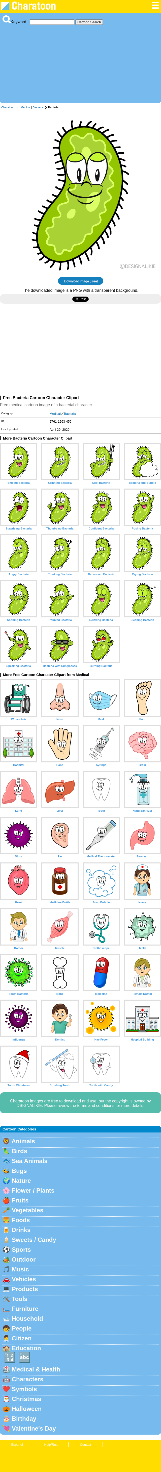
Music (20, 1269)
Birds (19, 1151)
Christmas (26, 1398)
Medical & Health (36, 1369)
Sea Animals (30, 1160)
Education (26, 1348)
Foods (21, 1220)
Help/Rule (51, 1444)
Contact (85, 1444)
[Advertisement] (80, 62)
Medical (25, 107)
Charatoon (7, 107)
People (22, 1328)
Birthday (24, 1418)
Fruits (20, 1200)
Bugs (19, 1170)
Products (25, 1289)
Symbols (24, 1389)
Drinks (21, 1229)
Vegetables (27, 1210)
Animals (23, 1141)
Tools (19, 1298)
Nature (21, 1180)
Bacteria (38, 107)
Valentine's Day (34, 1428)
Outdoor (24, 1259)
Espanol (17, 1444)
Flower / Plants (33, 1190)
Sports (21, 1249)
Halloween (27, 1408)
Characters (27, 1379)
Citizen (22, 1338)
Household (27, 1318)
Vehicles (24, 1279)
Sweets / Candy (34, 1239)
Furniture (25, 1308)
